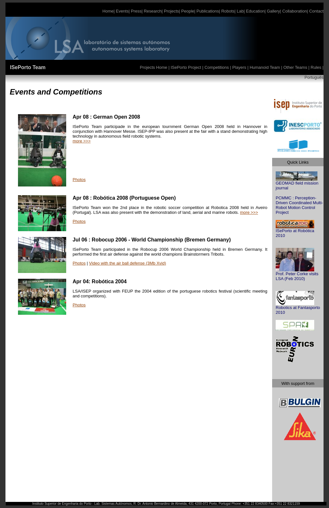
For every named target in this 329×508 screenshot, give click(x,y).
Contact (316, 11)
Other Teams (295, 67)
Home (108, 11)
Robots (228, 11)
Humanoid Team (265, 67)
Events (122, 11)
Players (239, 67)
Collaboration (294, 11)
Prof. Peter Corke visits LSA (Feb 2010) (297, 274)
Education (255, 11)
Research (152, 11)
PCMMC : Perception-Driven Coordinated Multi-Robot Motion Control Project (299, 205)
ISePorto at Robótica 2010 (295, 231)
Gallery (273, 11)
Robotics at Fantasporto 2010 (298, 308)
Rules (315, 67)
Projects (171, 11)
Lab (240, 11)
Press (136, 11)
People (187, 11)
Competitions (216, 67)
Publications (207, 11)
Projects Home (154, 67)
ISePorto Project (186, 67)
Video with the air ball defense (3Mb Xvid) (127, 263)
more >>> (82, 141)
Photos (79, 179)
